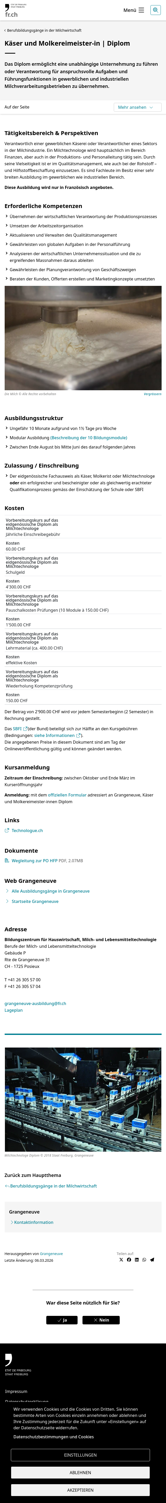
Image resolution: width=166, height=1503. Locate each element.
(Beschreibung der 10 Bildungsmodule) (88, 438)
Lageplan (14, 1010)
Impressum (16, 1391)
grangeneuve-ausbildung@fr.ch (35, 1003)
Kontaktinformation (33, 1222)
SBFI (20, 729)
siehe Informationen (57, 735)
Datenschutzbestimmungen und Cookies (53, 1437)
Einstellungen (80, 1455)
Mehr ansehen (136, 107)
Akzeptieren (80, 1490)
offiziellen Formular (67, 795)
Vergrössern (153, 394)
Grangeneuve (51, 1253)
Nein (101, 1320)
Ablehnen (80, 1472)
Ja (62, 1320)
